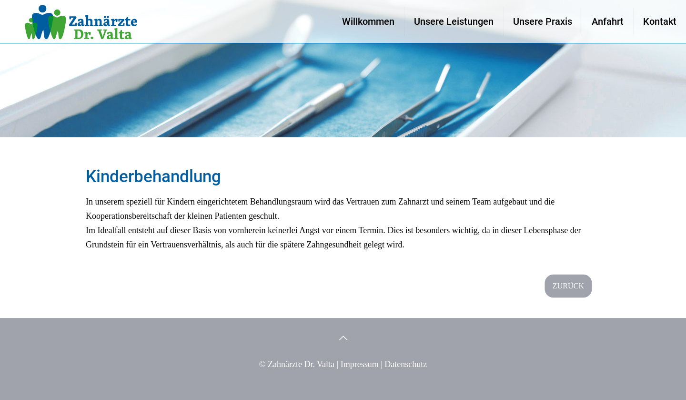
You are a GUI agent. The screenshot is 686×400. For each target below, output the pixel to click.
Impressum (360, 364)
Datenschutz (405, 364)
